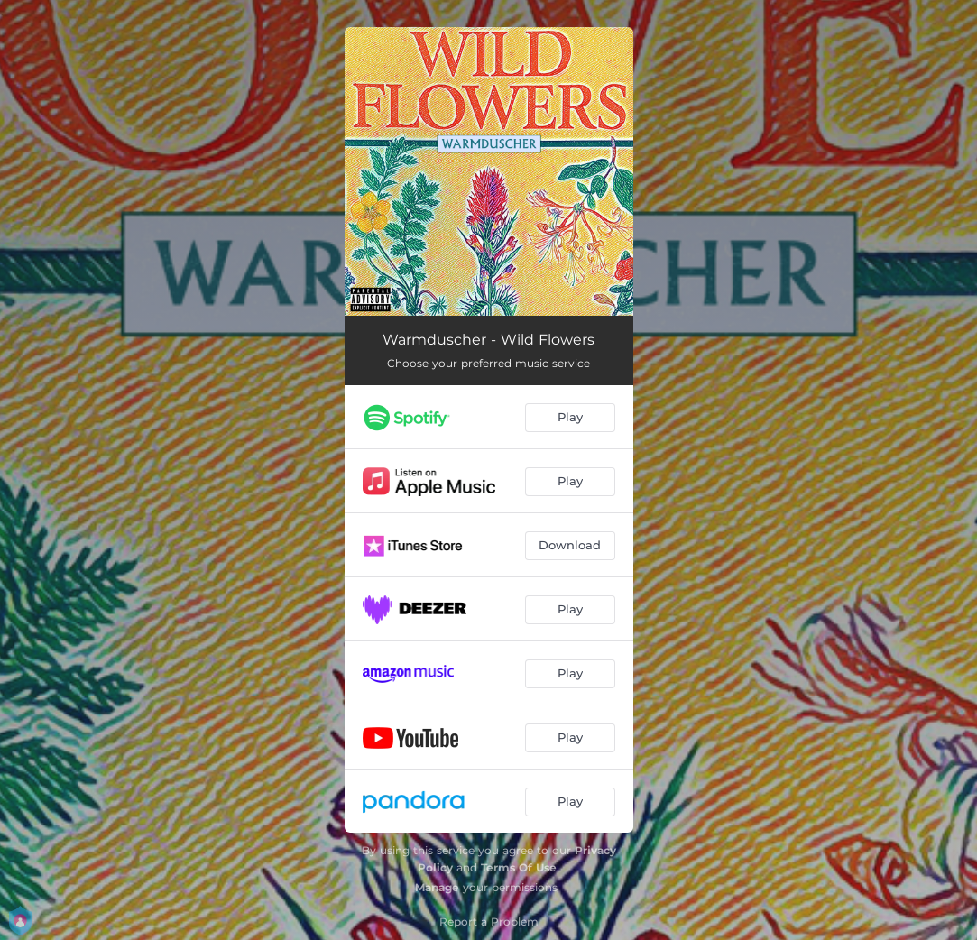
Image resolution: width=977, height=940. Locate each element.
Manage (437, 887)
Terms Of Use (519, 867)
